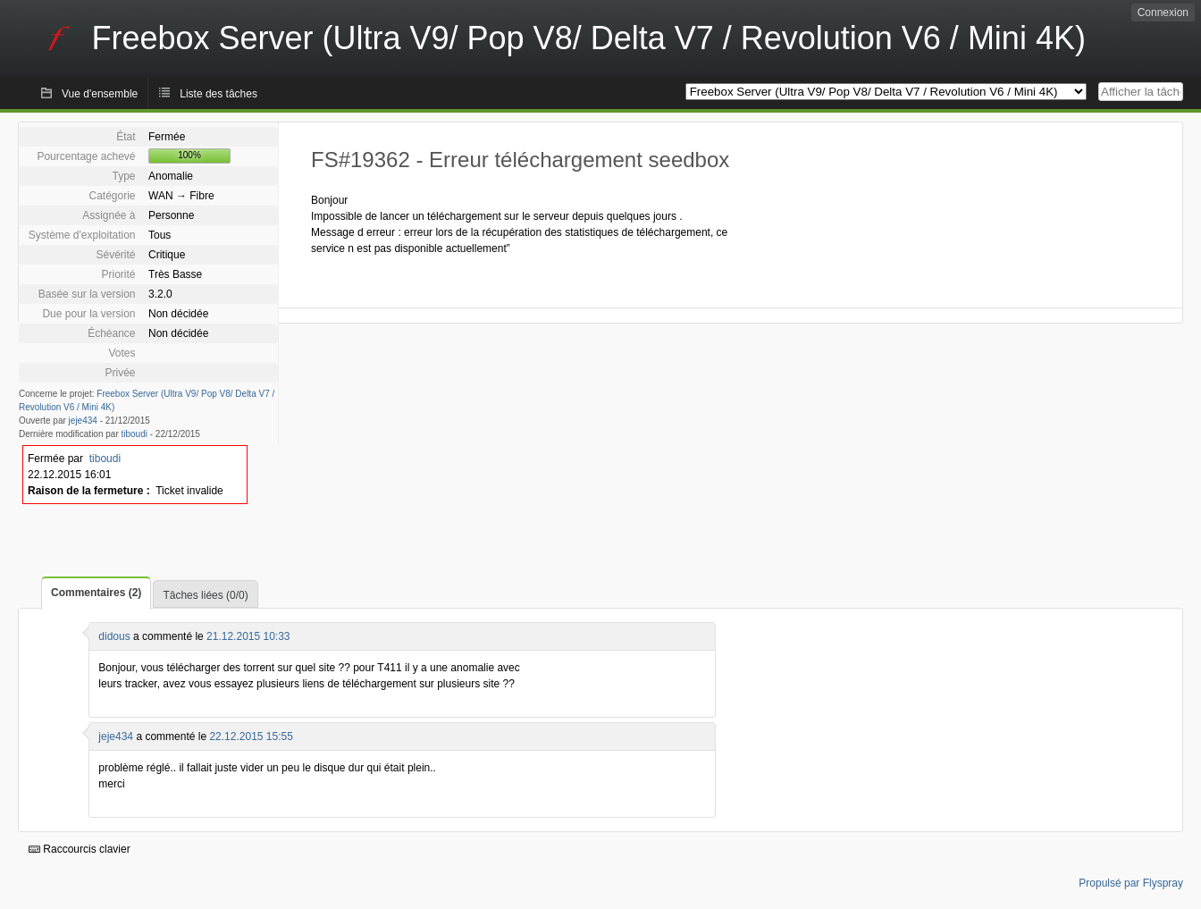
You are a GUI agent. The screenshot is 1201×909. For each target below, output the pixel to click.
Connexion (1163, 12)
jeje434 (83, 420)
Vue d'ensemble (100, 94)
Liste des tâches (218, 94)
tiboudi (134, 434)
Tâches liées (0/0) (205, 595)
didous (114, 636)
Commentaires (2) (96, 592)
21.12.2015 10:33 (248, 636)
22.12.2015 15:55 (250, 736)
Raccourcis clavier (79, 849)
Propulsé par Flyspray (1131, 883)
